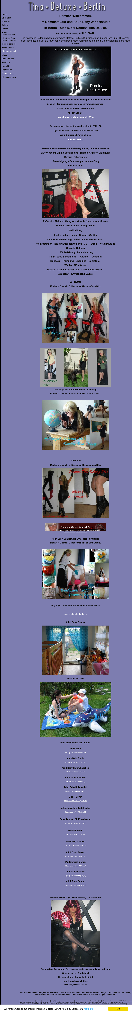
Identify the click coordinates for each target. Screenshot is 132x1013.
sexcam (116, 1002)
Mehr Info (88, 1009)
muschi (51, 1002)
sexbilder (76, 1002)
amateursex (32, 1001)
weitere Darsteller (9, 44)
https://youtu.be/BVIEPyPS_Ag (75, 876)
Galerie (5, 25)
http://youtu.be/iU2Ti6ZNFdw (75, 834)
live (33, 1002)
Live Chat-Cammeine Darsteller (9, 39)
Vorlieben (6, 21)
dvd (100, 1001)
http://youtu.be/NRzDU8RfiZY (75, 823)
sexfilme (82, 1002)
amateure (25, 1001)
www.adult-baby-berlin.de (75, 614)
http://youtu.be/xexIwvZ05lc (75, 772)
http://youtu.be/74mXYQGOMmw (75, 801)
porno (107, 1002)
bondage (58, 1001)
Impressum (7, 70)
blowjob (53, 1001)
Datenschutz (8, 73)
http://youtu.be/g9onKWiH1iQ (75, 753)
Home (4, 14)
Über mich (6, 18)
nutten (59, 1002)
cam (76, 1001)
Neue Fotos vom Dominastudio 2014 (76, 117)
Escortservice (8, 47)
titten (92, 1002)
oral (63, 1002)
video (96, 1002)
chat (83, 1001)
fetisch (104, 1001)
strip (89, 1002)
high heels (121, 1001)
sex (103, 1002)
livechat (42, 1002)
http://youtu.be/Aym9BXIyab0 (75, 866)
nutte (55, 1002)
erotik (100, 1002)
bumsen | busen (70, 1001)
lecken (29, 1002)
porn (66, 1002)
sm (86, 1002)
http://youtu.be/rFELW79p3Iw (75, 791)
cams (79, 1001)
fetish (108, 1001)
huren (130, 1001)
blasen (48, 1001)
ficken (112, 1001)
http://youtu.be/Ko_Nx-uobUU (75, 856)
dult (21, 1001)
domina (87, 1001)
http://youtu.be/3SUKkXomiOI (75, 812)
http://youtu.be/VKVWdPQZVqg (75, 845)
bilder (39, 1001)
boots (63, 1001)
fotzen (116, 1001)
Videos (5, 29)
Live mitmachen (9, 77)
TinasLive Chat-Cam (8, 33)
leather (25, 1002)
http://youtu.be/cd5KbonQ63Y (75, 762)
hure (126, 1001)
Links (4, 55)
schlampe (70, 1002)
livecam (37, 1002)
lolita (46, 1002)
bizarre (44, 1001)
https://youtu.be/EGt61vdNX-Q (75, 885)
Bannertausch (8, 59)
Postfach (6, 62)
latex (21, 1002)
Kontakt (5, 66)
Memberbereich (9, 51)
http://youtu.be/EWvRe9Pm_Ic (75, 781)
